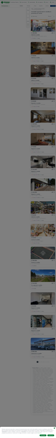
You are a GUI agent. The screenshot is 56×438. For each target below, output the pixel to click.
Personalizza (43, 435)
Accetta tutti (51, 435)
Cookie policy (39, 432)
